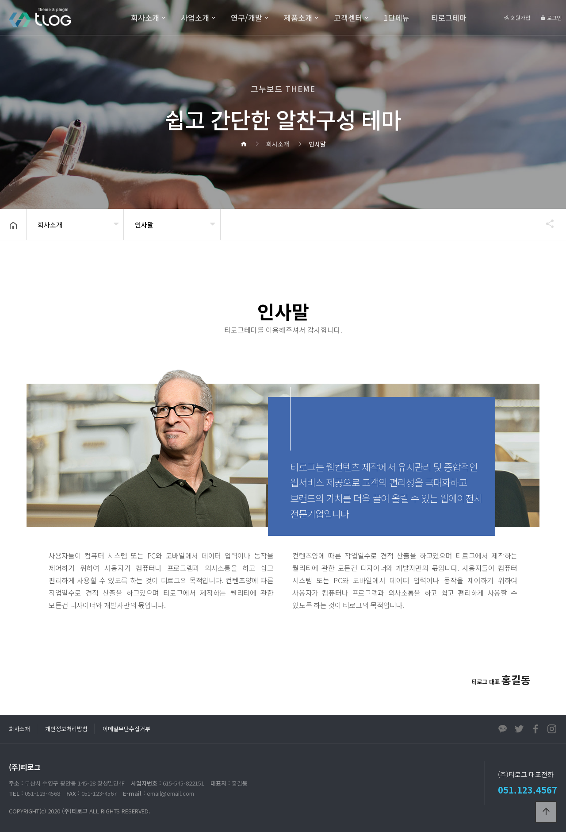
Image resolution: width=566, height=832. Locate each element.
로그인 (551, 17)
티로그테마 (449, 17)
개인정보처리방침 (66, 728)
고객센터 (348, 17)
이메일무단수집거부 (126, 728)
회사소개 (145, 17)
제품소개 (298, 17)
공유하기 (545, 223)
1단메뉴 (396, 17)
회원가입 (517, 17)
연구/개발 (246, 17)
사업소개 (195, 17)
